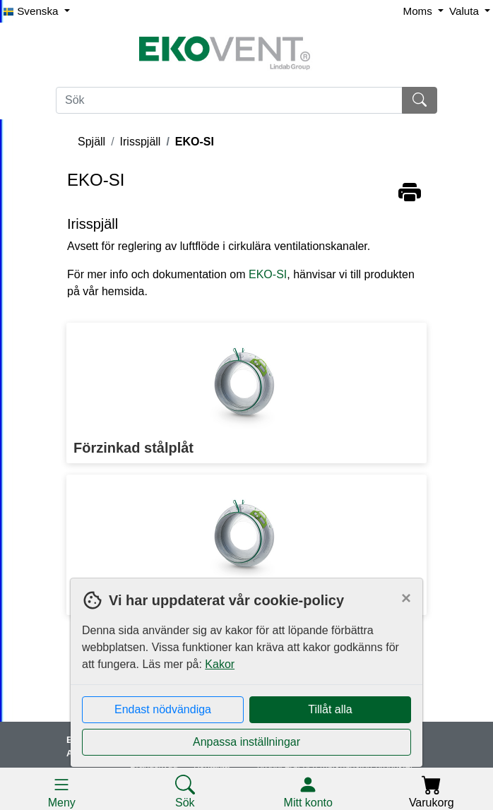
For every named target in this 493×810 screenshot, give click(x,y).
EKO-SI (194, 142)
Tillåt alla (330, 709)
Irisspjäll (140, 142)
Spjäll (91, 142)
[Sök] (229, 100)
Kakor (219, 664)
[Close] (406, 598)
